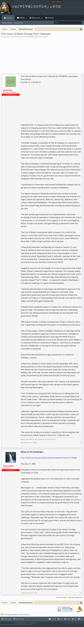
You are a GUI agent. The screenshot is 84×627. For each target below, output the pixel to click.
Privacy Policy (79, 622)
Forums (9, 18)
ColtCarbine (25, 593)
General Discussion (17, 37)
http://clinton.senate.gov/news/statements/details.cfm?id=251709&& (49, 458)
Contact (52, 619)
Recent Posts (18, 23)
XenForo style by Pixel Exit (41, 624)
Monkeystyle (6, 619)
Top (74, 619)
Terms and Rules (69, 622)
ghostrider (34, 37)
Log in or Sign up (56, 1)
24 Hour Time (18, 619)
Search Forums (7, 23)
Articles (51, 18)
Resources (36, 18)
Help (60, 619)
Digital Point (32, 622)
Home (67, 619)
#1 (81, 443)
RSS (80, 619)
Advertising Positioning (20, 622)
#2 (81, 593)
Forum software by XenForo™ (17, 624)
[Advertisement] (42, 54)
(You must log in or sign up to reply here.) (69, 597)
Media (21, 18)
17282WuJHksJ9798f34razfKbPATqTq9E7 (17, 615)
